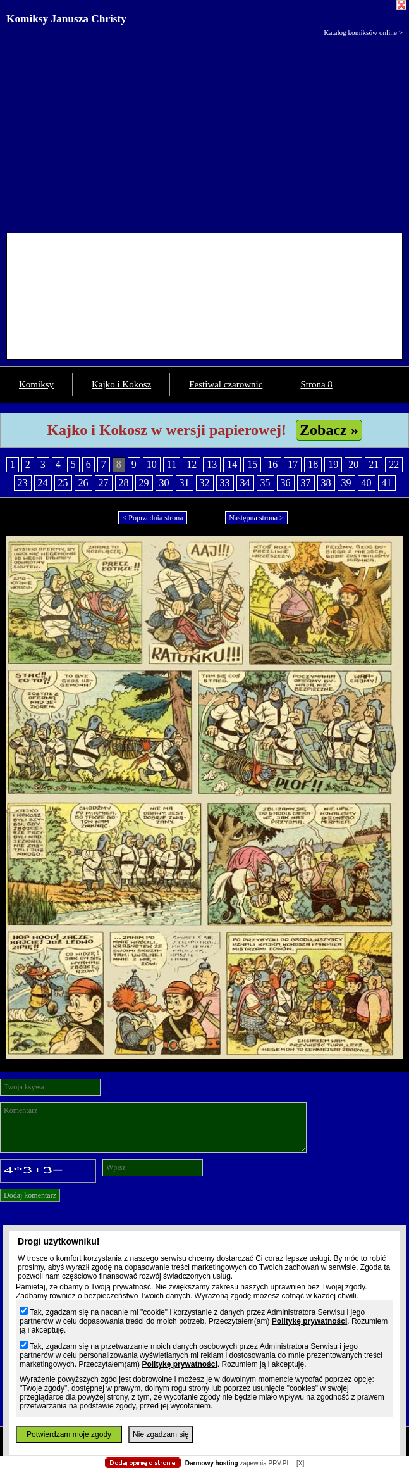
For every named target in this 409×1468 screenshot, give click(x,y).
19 (333, 464)
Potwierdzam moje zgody (69, 1434)
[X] (300, 1463)
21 (374, 464)
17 (293, 464)
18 (313, 464)
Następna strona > (256, 517)
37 (306, 482)
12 (191, 464)
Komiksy (36, 384)
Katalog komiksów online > (363, 32)
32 (205, 482)
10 (152, 464)
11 (171, 464)
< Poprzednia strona (152, 517)
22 (394, 464)
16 (272, 464)
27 (104, 482)
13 (212, 464)
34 (245, 482)
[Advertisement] (204, 131)
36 (286, 482)
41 (387, 482)
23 (23, 482)
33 (225, 482)
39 (346, 482)
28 (124, 482)
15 (252, 464)
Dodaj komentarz (30, 1195)
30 (164, 482)
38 (326, 482)
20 (353, 464)
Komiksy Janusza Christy (66, 19)
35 (265, 482)
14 (232, 464)
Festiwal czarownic (225, 384)
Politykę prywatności (309, 1321)
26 (83, 482)
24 (43, 482)
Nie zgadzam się (161, 1434)
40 (367, 482)
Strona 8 (316, 384)
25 (63, 482)
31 (185, 482)
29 (144, 482)
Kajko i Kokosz (121, 384)
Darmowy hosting (211, 1463)
